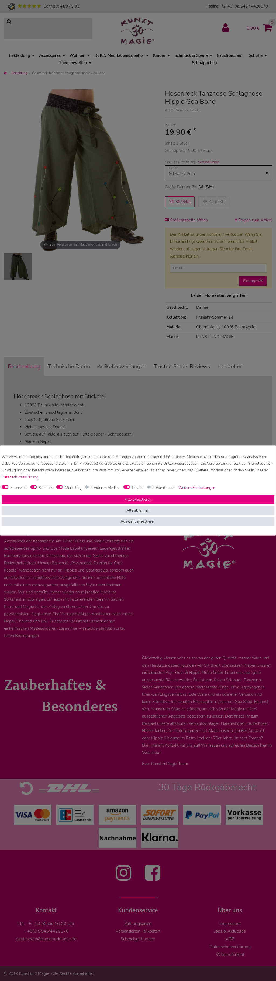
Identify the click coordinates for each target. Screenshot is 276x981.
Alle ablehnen (138, 510)
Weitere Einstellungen (196, 487)
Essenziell (18, 487)
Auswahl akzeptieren (138, 521)
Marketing (73, 487)
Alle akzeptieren (138, 499)
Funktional (165, 487)
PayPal (138, 487)
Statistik (46, 487)
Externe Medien (107, 487)
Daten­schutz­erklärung (20, 476)
